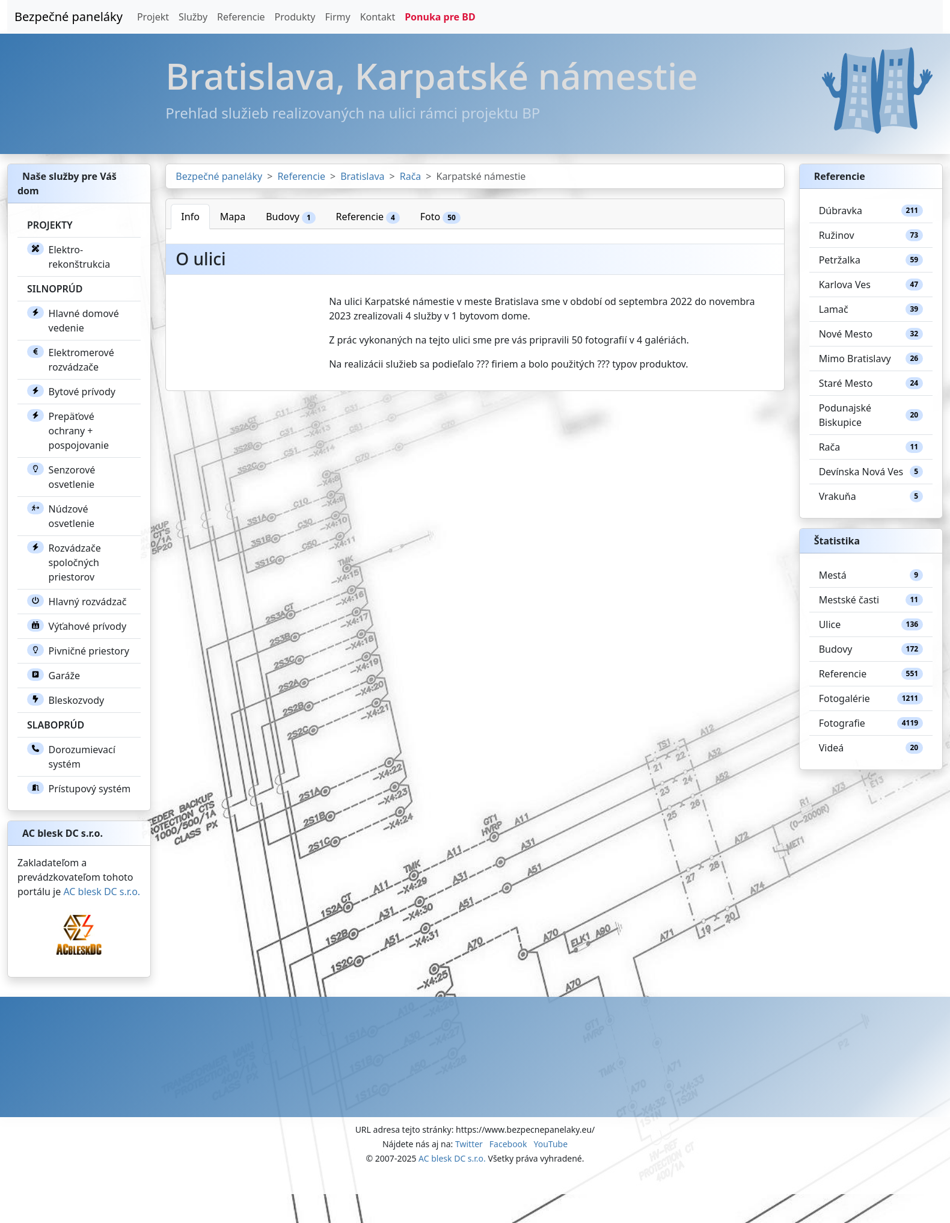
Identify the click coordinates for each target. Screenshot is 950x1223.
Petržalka (871, 259)
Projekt (153, 16)
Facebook (508, 1144)
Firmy (337, 16)
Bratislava (362, 176)
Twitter (469, 1144)
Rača (410, 176)
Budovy (290, 217)
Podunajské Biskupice (871, 415)
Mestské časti (871, 599)
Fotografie (871, 723)
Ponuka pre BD (440, 16)
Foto (440, 217)
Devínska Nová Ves (871, 471)
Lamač (871, 309)
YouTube (550, 1144)
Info (190, 216)
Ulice (871, 624)
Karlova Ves (871, 284)
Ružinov (871, 235)
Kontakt (378, 16)
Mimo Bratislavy (871, 358)
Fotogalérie (871, 698)
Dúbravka (871, 210)
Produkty (295, 16)
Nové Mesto (871, 333)
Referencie (241, 16)
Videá (871, 747)
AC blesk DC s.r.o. (101, 891)
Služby (193, 16)
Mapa (232, 216)
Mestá (871, 575)
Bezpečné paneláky (68, 16)
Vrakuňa (871, 496)
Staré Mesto (871, 383)
